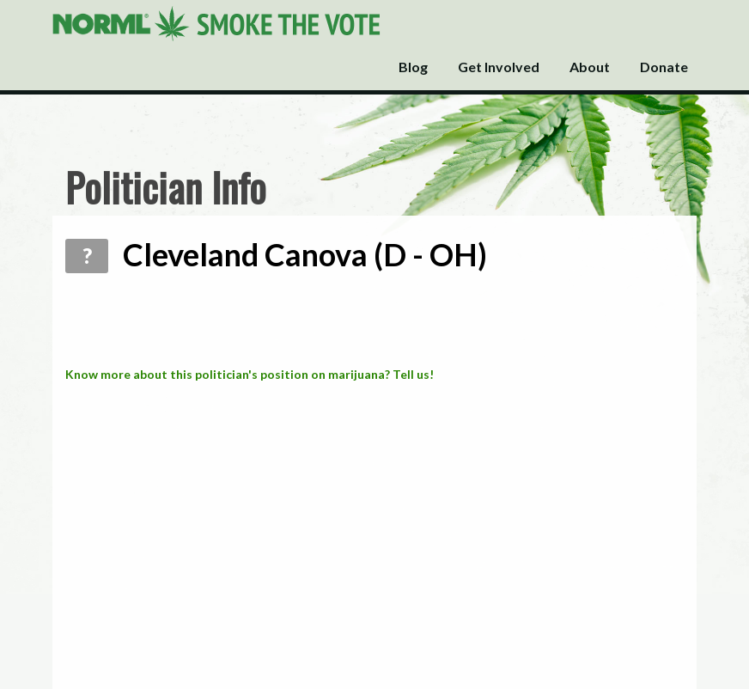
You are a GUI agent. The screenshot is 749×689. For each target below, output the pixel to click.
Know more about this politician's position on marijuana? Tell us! (249, 374)
